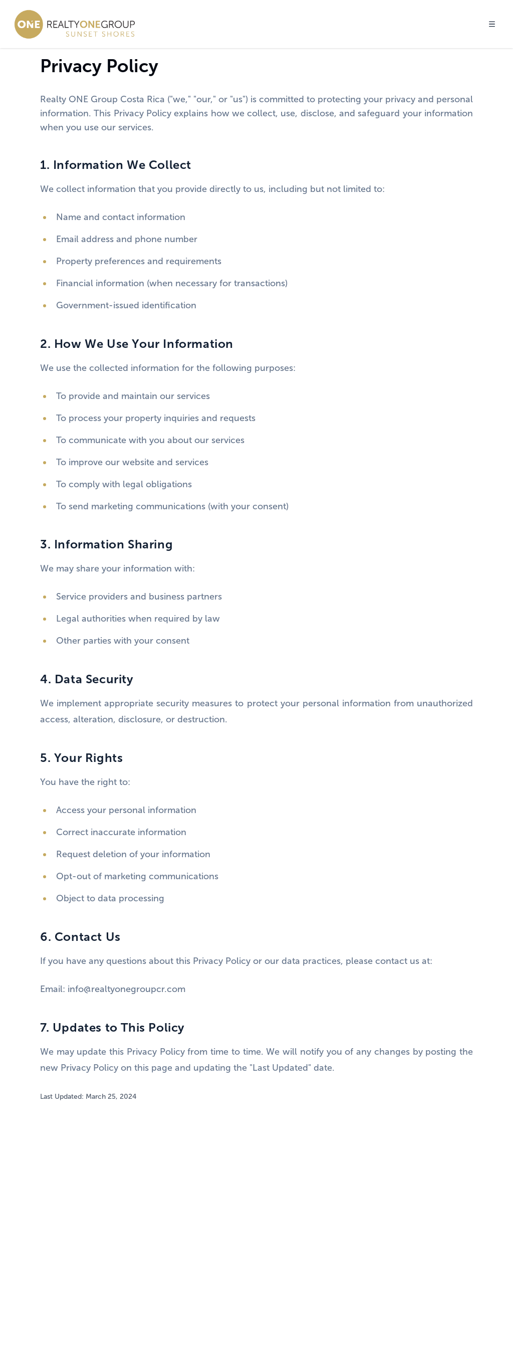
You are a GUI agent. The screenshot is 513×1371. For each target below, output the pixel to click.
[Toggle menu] (492, 24)
